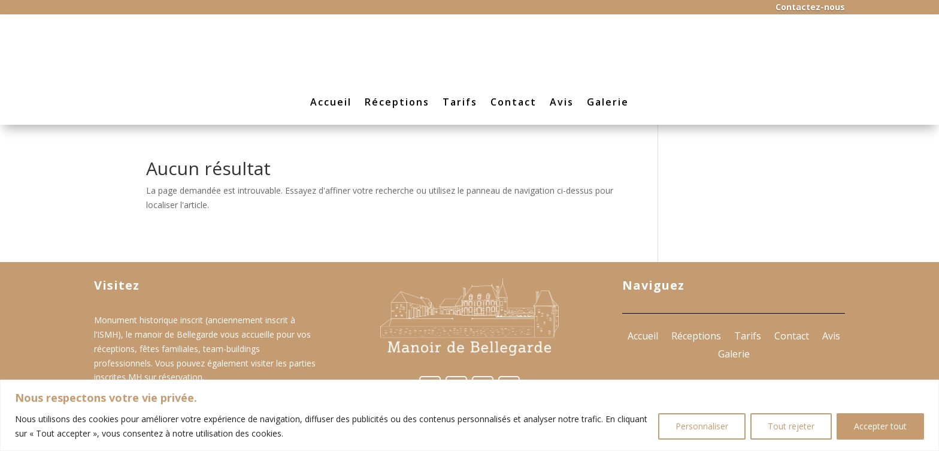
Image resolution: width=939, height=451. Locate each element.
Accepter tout (880, 426)
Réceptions (397, 102)
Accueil (331, 102)
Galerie (608, 102)
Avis (562, 102)
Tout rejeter (791, 426)
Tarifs (460, 102)
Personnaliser (702, 426)
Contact (513, 102)
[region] (469, 415)
